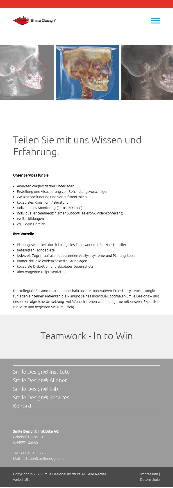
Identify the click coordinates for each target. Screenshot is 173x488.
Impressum (149, 474)
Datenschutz (150, 479)
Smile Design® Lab (35, 389)
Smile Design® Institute (41, 371)
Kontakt (22, 406)
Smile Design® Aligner (40, 380)
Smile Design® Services (41, 397)
